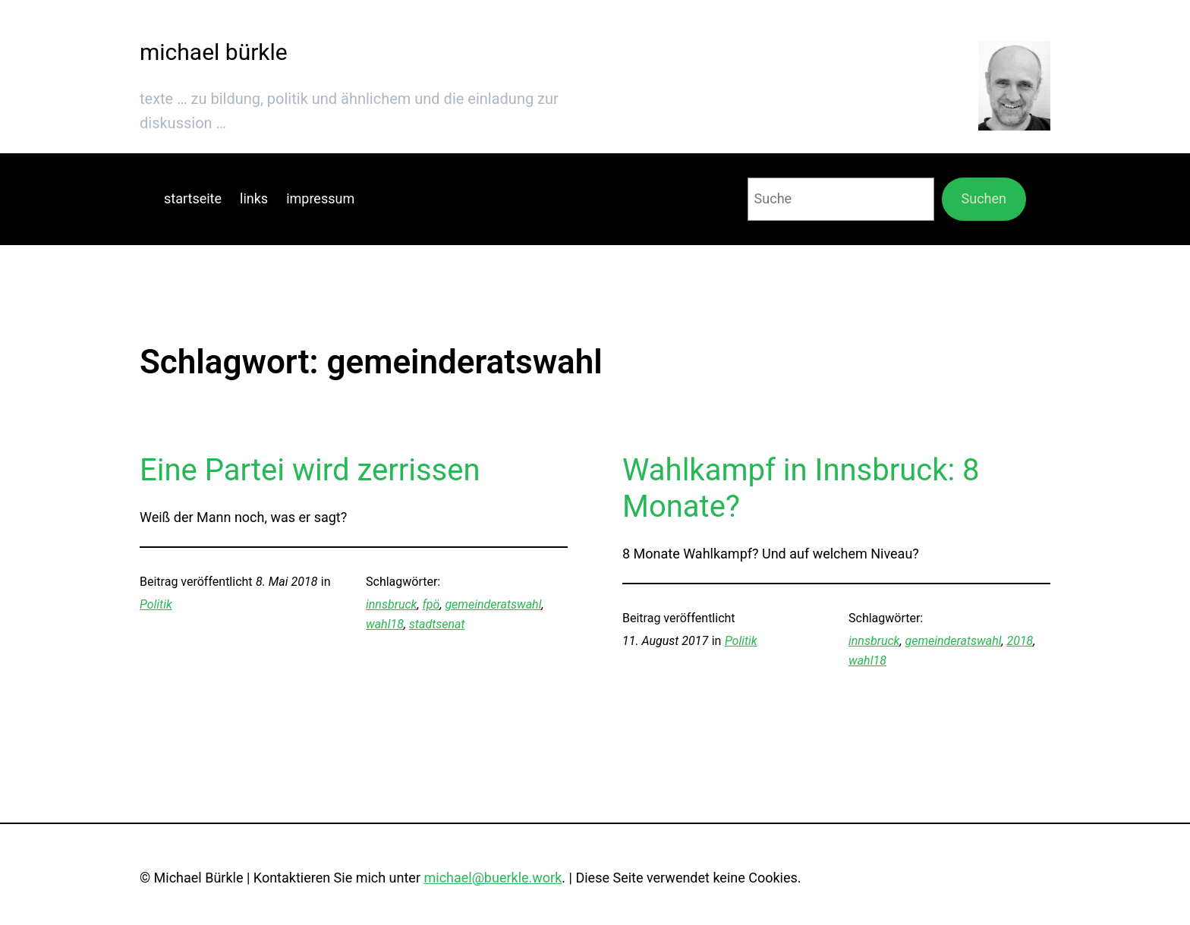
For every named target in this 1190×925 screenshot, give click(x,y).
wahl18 (385, 624)
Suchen (984, 198)
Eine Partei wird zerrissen (310, 470)
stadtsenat (437, 624)
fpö (430, 604)
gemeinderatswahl (493, 604)
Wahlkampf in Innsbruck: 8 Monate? (801, 488)
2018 (1019, 641)
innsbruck (391, 604)
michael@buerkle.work (492, 878)
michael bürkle (214, 52)
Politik (156, 604)
